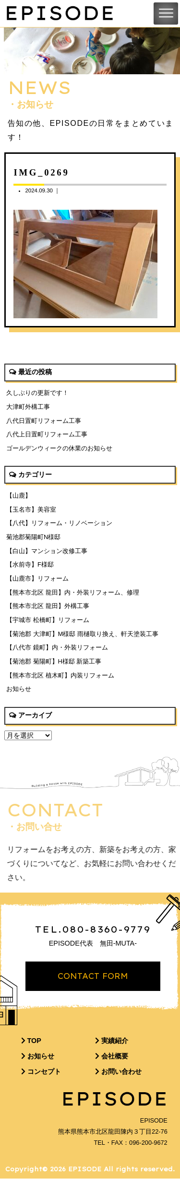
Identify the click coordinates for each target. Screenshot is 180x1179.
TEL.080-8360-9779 (93, 929)
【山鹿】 (18, 495)
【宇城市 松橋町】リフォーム (47, 619)
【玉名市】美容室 (31, 509)
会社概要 (111, 1056)
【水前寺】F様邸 (30, 564)
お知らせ (18, 688)
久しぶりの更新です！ (37, 392)
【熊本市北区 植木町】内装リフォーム (60, 675)
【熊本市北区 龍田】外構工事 (47, 606)
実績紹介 (111, 1041)
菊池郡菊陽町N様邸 (33, 537)
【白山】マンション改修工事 (46, 551)
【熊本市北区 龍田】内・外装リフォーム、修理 (72, 592)
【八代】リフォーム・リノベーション (59, 523)
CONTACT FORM (93, 976)
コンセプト (41, 1072)
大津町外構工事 (28, 406)
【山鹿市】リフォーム (37, 578)
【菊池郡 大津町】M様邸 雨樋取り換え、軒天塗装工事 (82, 633)
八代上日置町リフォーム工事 (46, 434)
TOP (31, 1041)
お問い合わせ (118, 1072)
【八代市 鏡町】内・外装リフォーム (57, 647)
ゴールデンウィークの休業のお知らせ (59, 448)
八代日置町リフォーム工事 (43, 420)
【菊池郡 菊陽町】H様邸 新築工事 (54, 661)
